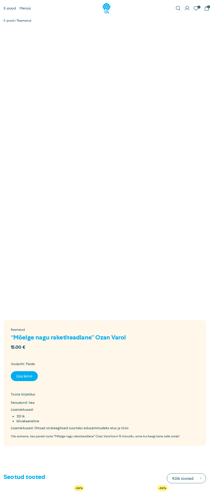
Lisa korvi (24, 376)
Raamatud (24, 20)
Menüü (25, 8)
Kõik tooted (187, 478)
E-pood (10, 8)
